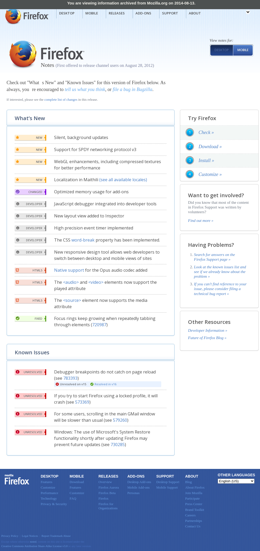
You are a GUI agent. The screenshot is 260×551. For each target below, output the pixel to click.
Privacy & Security (54, 504)
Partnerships (193, 521)
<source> (72, 300)
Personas (133, 493)
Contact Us (192, 526)
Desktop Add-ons (139, 482)
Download (77, 482)
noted (33, 541)
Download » (210, 146)
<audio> (71, 282)
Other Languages (236, 475)
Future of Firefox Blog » (207, 338)
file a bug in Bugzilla (132, 89)
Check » (206, 132)
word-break (83, 240)
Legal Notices (30, 535)
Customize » (210, 174)
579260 (120, 420)
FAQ (73, 498)
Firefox (17, 479)
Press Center (193, 504)
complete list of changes (60, 99)
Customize (48, 487)
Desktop (67, 13)
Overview (105, 482)
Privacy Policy (9, 535)
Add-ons (143, 13)
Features (46, 482)
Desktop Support (167, 482)
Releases (117, 13)
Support (170, 13)
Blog (188, 482)
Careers (190, 515)
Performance (49, 493)
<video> (95, 282)
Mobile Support (167, 487)
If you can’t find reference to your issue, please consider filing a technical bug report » (220, 289)
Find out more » (201, 220)
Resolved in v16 (105, 384)
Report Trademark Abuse (56, 535)
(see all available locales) (123, 180)
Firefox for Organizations (108, 506)
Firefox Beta (107, 493)
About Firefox (195, 487)
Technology (49, 498)
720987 (99, 325)
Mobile (91, 13)
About (195, 13)
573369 (82, 402)
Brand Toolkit (194, 510)
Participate (192, 498)
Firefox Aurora (108, 487)
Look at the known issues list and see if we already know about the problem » (220, 272)
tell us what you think (85, 89)
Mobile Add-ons (138, 487)
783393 (70, 378)
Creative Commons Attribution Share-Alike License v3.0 (34, 546)
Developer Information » (207, 330)
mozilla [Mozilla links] (236, 13)
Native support (69, 270)
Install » (206, 160)
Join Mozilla (193, 493)
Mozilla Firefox (26, 16)
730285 (118, 444)
